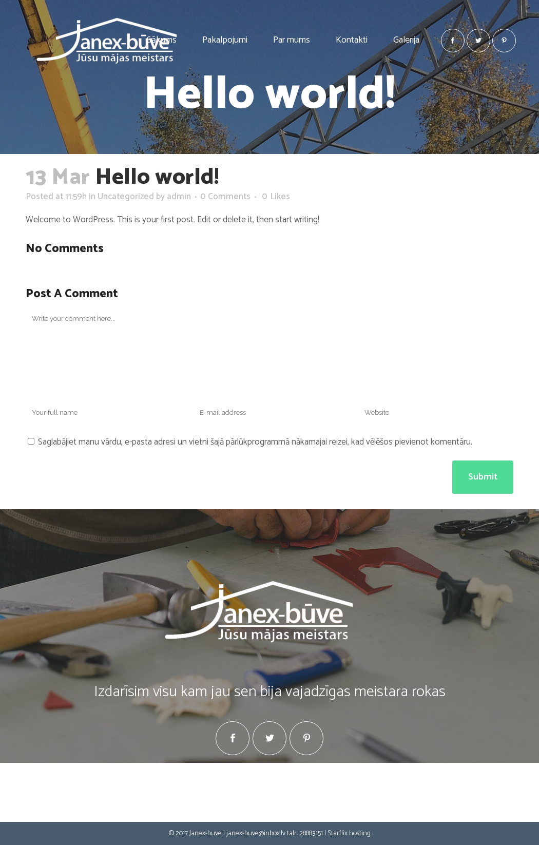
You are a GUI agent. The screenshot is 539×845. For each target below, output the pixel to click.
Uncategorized (126, 196)
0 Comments (225, 196)
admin (179, 196)
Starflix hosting (349, 833)
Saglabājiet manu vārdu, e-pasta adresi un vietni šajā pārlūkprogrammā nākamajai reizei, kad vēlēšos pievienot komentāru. (255, 442)
